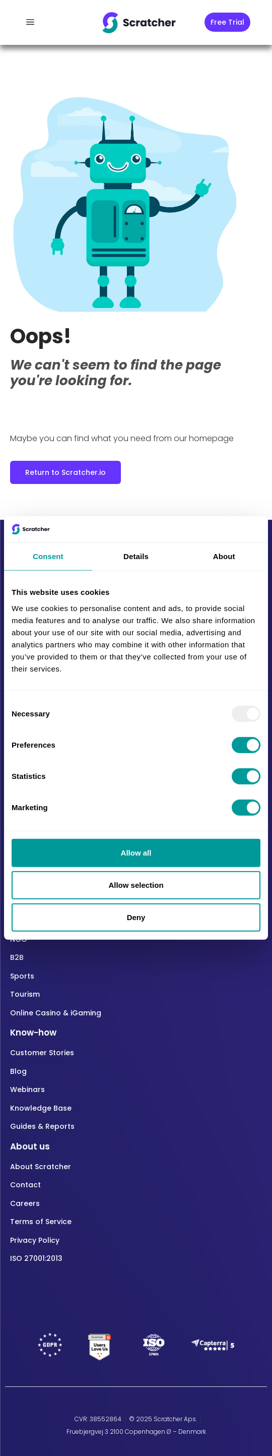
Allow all (136, 852)
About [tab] (224, 556)
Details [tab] (136, 556)
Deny (136, 917)
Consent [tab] (48, 556)
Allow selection (135, 885)
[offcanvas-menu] (30, 22)
